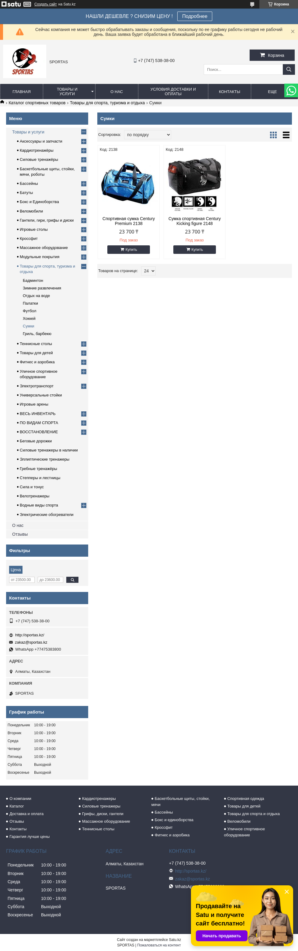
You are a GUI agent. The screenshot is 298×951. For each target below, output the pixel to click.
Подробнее (194, 16)
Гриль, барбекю (37, 333)
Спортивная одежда (245, 798)
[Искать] (289, 69)
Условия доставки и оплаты (173, 91)
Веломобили (31, 211)
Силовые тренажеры (101, 806)
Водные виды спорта (39, 505)
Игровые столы (34, 229)
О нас (116, 91)
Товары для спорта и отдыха (253, 813)
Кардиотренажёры (37, 150)
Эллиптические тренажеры (44, 459)
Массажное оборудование (44, 247)
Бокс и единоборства (174, 820)
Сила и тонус (32, 487)
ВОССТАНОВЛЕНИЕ (39, 432)
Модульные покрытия (39, 256)
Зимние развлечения (42, 288)
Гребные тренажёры (38, 468)
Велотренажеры (34, 496)
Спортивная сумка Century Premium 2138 (128, 221)
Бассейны (29, 183)
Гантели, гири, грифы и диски (47, 220)
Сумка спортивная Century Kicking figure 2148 (194, 221)
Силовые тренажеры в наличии (49, 450)
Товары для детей (36, 353)
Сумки (28, 326)
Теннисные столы (36, 343)
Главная (21, 91)
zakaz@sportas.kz (31, 642)
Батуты (26, 192)
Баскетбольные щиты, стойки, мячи (180, 801)
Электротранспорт (37, 386)
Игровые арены (34, 404)
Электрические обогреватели (47, 514)
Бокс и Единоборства (39, 201)
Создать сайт (45, 4)
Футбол (29, 311)
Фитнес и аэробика (37, 362)
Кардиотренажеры (99, 798)
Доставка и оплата (26, 813)
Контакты (229, 91)
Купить (131, 249)
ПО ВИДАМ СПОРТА (39, 422)
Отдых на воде (36, 295)
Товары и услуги (67, 91)
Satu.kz (175, 940)
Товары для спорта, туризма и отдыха (107, 102)
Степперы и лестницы (40, 478)
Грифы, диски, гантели (102, 813)
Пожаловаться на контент (159, 945)
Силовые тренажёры (39, 159)
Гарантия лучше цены (29, 836)
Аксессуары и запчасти (41, 141)
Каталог (16, 806)
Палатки (30, 303)
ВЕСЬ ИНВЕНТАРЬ (38, 413)
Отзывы (20, 534)
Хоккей (29, 318)
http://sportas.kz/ (29, 635)
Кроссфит (29, 238)
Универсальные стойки (41, 395)
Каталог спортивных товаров (37, 102)
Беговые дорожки (36, 441)
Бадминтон (33, 280)
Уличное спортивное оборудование (244, 832)
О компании (20, 798)
